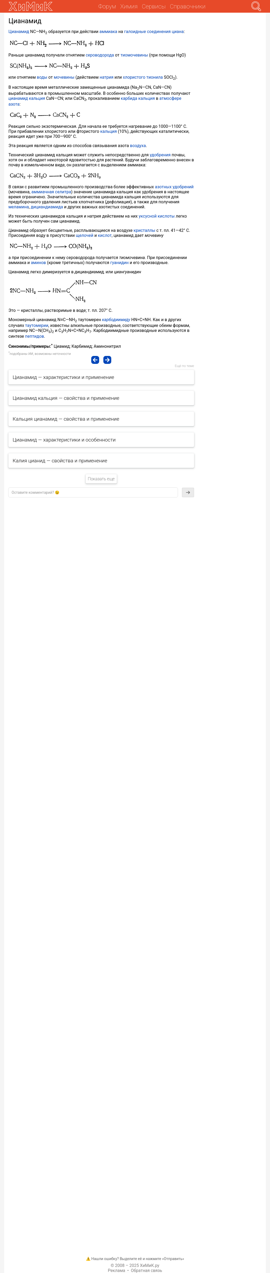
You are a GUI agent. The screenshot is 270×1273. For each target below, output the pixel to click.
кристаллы (144, 230)
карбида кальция (138, 98)
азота (14, 104)
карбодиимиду (116, 319)
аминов (38, 262)
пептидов (34, 336)
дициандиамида (47, 206)
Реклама (116, 1270)
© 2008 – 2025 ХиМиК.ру (135, 1265)
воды (42, 77)
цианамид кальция (26, 98)
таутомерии (36, 325)
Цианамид (18, 31)
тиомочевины (134, 55)
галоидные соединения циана (154, 31)
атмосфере (170, 98)
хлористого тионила (143, 77)
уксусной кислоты (157, 216)
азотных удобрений (174, 186)
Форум (107, 6)
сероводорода (100, 55)
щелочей (84, 235)
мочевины (64, 77)
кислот (105, 235)
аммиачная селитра (51, 191)
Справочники (187, 6)
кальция (108, 131)
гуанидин (119, 262)
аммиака (108, 31)
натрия (107, 77)
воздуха (138, 145)
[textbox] (93, 492)
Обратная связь (146, 1270)
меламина (18, 206)
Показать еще (101, 478)
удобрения (160, 154)
